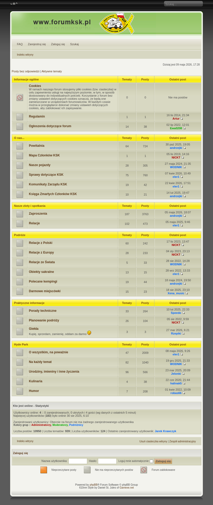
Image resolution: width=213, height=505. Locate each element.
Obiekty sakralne (41, 272)
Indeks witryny (25, 54)
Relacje (34, 223)
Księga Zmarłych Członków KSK (53, 194)
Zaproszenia (38, 213)
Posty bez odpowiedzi (25, 71)
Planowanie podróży (44, 320)
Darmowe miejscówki (44, 291)
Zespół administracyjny (182, 441)
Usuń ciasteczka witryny (153, 441)
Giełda (34, 329)
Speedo (176, 312)
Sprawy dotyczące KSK (46, 175)
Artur (176, 118)
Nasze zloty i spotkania (29, 205)
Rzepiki (176, 333)
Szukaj (74, 44)
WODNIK (176, 167)
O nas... (19, 137)
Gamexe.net (127, 487)
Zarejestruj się (37, 44)
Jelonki (176, 373)
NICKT (176, 157)
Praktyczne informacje (29, 302)
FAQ (20, 44)
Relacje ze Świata (42, 262)
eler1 (176, 176)
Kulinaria (35, 381)
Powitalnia (36, 146)
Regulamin (37, 116)
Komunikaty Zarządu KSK (48, 184)
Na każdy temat (40, 362)
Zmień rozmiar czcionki (14, 4)
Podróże (19, 235)
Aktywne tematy (52, 71)
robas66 (176, 393)
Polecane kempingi (43, 281)
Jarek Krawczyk (165, 431)
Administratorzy (41, 425)
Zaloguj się (58, 44)
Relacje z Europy (41, 252)
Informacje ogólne (26, 79)
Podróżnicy (76, 425)
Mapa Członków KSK (44, 155)
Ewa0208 (176, 128)
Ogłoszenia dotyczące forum (50, 126)
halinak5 (176, 383)
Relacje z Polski (40, 243)
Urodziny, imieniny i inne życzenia (54, 371)
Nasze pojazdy (40, 165)
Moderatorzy (60, 425)
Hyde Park (21, 344)
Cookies (35, 86)
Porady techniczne (43, 311)
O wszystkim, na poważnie (48, 352)
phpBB (93, 484)
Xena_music (176, 293)
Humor (34, 391)
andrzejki (176, 147)
